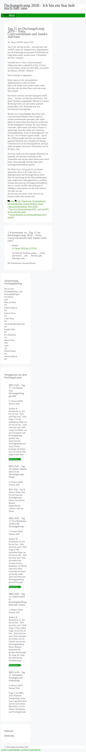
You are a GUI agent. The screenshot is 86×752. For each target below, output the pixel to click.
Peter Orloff (33, 206)
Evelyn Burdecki (30, 204)
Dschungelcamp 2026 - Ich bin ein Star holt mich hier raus (39, 6)
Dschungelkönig (39, 201)
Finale (40, 204)
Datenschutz (9, 735)
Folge (12, 201)
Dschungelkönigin (15, 204)
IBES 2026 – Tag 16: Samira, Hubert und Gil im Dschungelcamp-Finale (18, 471)
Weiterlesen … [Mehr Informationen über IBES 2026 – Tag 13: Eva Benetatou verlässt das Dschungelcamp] (15, 587)
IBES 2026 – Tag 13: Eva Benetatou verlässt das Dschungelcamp (17, 522)
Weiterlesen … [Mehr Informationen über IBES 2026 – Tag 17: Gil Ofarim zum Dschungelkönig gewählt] (15, 459)
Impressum (8, 731)
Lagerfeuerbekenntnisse (17, 206)
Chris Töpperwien (24, 201)
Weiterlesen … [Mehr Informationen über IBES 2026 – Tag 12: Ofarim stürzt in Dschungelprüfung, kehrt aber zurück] (15, 665)
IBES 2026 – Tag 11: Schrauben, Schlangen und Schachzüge (17, 676)
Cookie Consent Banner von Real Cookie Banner (21, 750)
